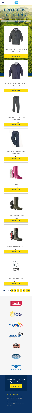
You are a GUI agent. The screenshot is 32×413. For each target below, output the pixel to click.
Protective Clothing (19, 21)
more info (16, 56)
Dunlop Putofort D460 (16, 278)
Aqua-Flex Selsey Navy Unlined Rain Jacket (16, 84)
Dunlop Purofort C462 (16, 215)
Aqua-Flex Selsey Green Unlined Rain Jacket (16, 50)
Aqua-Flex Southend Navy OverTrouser (16, 153)
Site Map (9, 405)
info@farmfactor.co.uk (17, 403)
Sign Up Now (16, 386)
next (28, 290)
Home (8, 21)
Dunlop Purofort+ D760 (15, 246)
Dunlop (16, 185)
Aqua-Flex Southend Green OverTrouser (16, 118)
